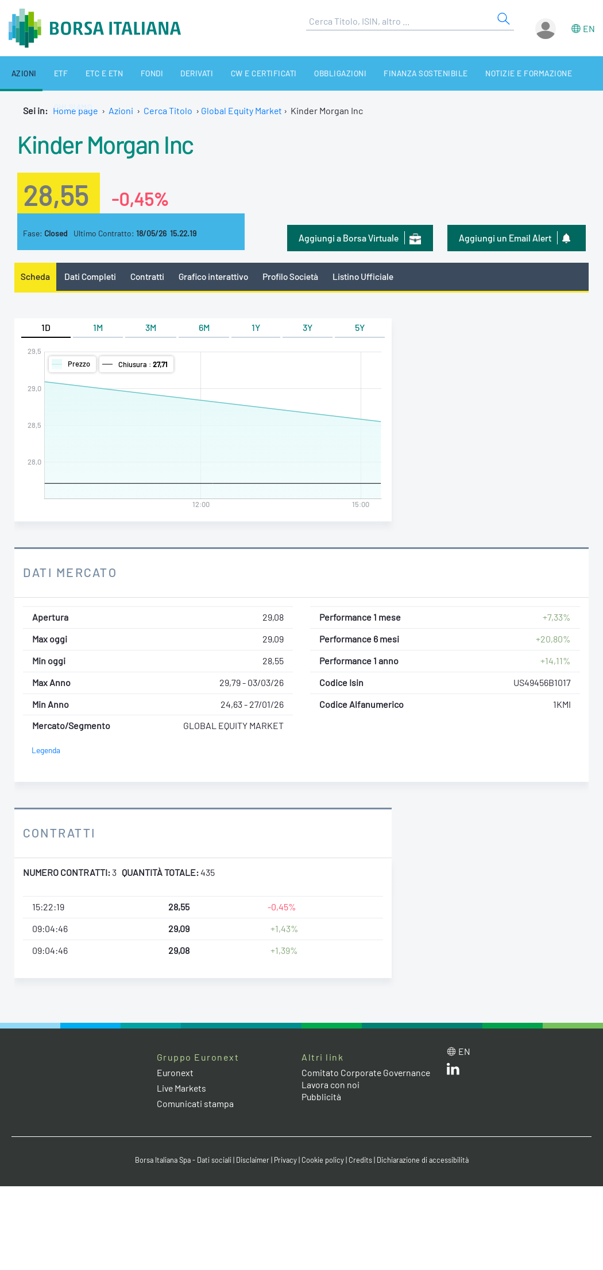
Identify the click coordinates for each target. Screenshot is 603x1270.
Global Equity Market (242, 110)
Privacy (287, 1161)
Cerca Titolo (168, 110)
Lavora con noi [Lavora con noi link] (331, 1096)
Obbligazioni (306, 73)
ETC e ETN (89, 73)
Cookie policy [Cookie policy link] (324, 1161)
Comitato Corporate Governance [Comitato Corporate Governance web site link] (342, 1078)
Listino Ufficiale (370, 276)
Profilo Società (295, 276)
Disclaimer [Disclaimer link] (252, 1161)
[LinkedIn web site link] (453, 1071)
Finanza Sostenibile (387, 73)
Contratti (149, 276)
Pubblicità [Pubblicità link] (322, 1108)
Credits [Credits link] (362, 1161)
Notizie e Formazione (485, 73)
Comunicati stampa (195, 1103)
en (589, 28)
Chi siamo (559, 73)
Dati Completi (91, 276)
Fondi (131, 73)
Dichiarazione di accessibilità (425, 1161)
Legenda (46, 750)
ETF (50, 73)
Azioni (19, 73)
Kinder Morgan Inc (109, 143)
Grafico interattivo (216, 276)
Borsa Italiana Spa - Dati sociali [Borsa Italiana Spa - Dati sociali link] (180, 1161)
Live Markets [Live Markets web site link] (182, 1088)
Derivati (171, 73)
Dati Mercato (71, 572)
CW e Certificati (234, 73)
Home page (75, 110)
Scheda (35, 276)
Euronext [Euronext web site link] (176, 1072)
